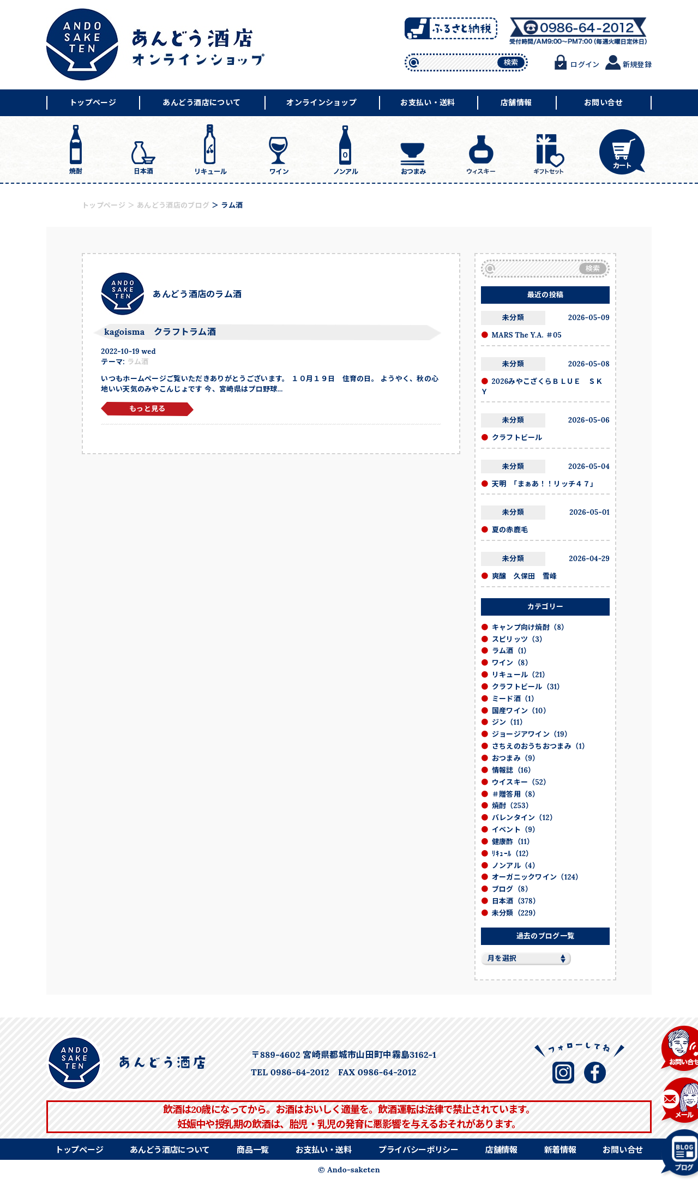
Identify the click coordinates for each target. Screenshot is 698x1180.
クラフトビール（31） (528, 686)
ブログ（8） (512, 889)
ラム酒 (138, 361)
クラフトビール (517, 437)
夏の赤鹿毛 (510, 529)
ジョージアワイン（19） (532, 734)
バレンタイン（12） (524, 817)
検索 (511, 62)
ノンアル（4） (515, 865)
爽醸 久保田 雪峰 (524, 576)
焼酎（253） (512, 805)
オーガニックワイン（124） (537, 877)
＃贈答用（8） (516, 794)
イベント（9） (516, 829)
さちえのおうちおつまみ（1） (540, 746)
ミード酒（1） (515, 698)
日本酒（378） (516, 901)
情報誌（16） (513, 770)
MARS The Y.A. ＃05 (527, 335)
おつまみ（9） (516, 758)
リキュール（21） (521, 674)
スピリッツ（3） (519, 639)
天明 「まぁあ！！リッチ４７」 (545, 484)
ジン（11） (509, 722)
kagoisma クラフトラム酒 (160, 331)
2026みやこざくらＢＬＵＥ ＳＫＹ (542, 386)
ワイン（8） (512, 662)
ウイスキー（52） (521, 782)
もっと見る (147, 408)
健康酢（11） (513, 841)
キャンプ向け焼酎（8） (530, 627)
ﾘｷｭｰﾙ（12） (512, 853)
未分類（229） (516, 913)
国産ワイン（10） (521, 710)
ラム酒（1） (511, 650)
